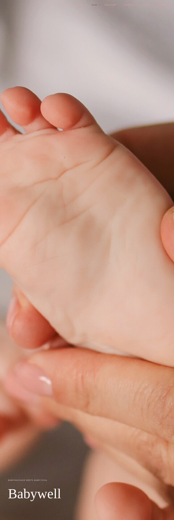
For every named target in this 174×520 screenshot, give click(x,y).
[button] (91, 5)
